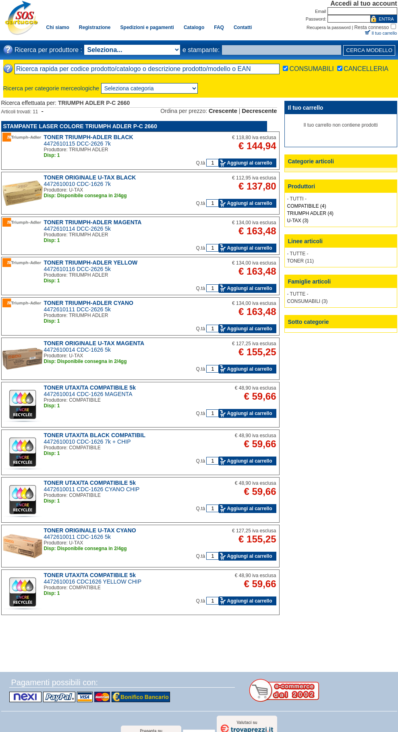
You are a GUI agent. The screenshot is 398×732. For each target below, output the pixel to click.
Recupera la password (328, 27)
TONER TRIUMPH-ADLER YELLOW (91, 262)
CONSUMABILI (311, 68)
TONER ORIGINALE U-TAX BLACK (90, 177)
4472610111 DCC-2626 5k (77, 309)
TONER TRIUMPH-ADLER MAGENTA (93, 222)
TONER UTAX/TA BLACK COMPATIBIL (95, 435)
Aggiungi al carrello (249, 163)
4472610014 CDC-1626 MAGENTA (88, 394)
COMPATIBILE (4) (306, 206)
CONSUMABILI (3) (307, 301)
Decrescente (259, 111)
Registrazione (95, 27)
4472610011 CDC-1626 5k (77, 537)
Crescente (223, 111)
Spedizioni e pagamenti (147, 27)
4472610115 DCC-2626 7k (77, 143)
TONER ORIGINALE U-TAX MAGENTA (94, 343)
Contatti (243, 27)
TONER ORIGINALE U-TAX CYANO (90, 530)
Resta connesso (371, 27)
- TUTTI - (297, 199)
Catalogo (194, 27)
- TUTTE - (298, 254)
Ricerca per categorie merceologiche (51, 88)
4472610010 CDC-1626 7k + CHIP (87, 441)
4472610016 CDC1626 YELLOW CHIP (93, 581)
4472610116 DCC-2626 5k (77, 269)
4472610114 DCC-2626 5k (77, 228)
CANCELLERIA (366, 68)
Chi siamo (57, 27)
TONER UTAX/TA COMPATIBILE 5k (90, 387)
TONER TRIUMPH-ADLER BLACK (88, 137)
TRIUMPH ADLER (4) (310, 213)
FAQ (219, 27)
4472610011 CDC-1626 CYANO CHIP (92, 489)
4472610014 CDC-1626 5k (77, 349)
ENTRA (386, 19)
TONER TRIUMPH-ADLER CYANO (88, 303)
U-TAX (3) (298, 220)
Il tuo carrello (384, 33)
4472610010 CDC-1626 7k (77, 184)
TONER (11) (300, 261)
